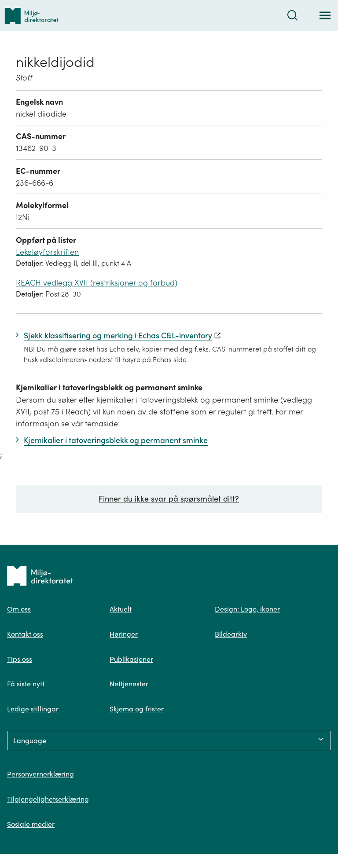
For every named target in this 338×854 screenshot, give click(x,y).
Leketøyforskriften (47, 252)
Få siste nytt (25, 683)
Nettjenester (129, 683)
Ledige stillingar (33, 708)
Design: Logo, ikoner (247, 609)
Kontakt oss (25, 634)
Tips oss (19, 659)
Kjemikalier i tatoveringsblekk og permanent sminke (109, 387)
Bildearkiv (231, 634)
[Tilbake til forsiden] (31, 15)
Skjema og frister (137, 708)
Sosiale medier (31, 824)
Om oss (19, 609)
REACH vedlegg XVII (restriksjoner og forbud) (96, 283)
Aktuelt (121, 609)
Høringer (124, 634)
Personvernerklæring (40, 774)
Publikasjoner (131, 659)
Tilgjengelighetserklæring (48, 799)
